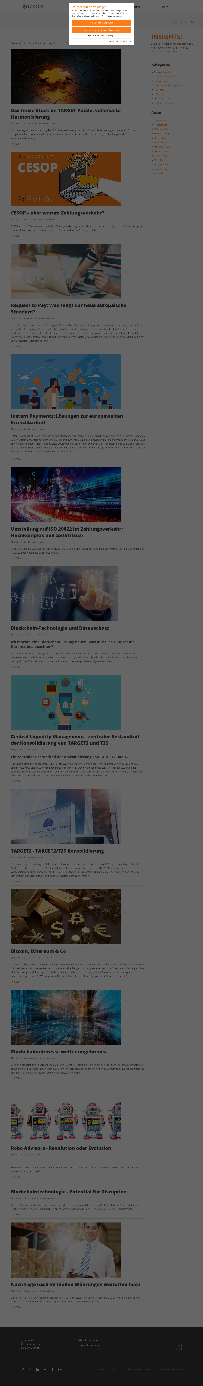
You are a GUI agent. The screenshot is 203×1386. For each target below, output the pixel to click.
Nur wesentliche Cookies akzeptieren (101, 30)
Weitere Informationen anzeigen (102, 35)
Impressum (126, 41)
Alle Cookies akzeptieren (101, 22)
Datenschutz (113, 41)
